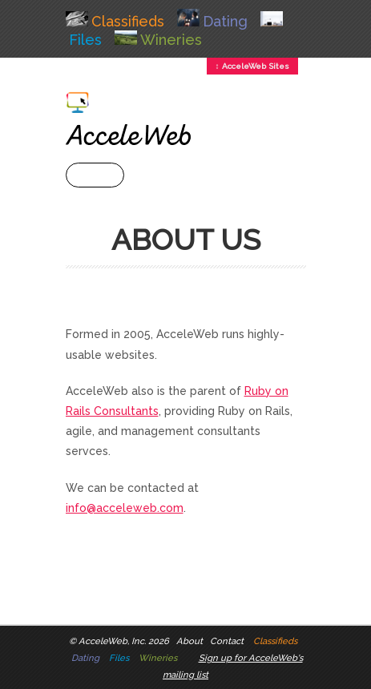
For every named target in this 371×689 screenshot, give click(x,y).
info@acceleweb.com (124, 508)
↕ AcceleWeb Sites (252, 66)
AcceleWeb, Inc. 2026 (124, 641)
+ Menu (95, 174)
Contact (227, 641)
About (189, 641)
